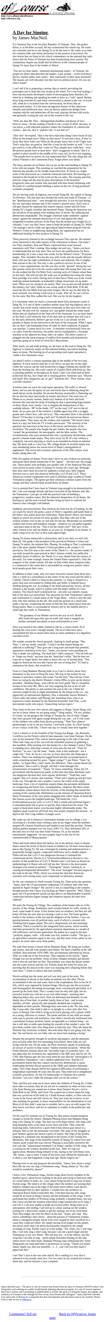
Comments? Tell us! (23, 1314)
